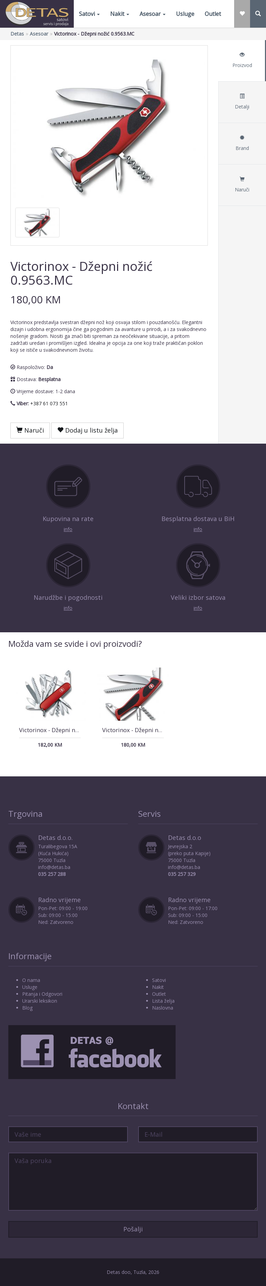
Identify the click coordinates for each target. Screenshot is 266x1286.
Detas (17, 33)
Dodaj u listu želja (87, 430)
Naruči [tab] (242, 185)
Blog (27, 1007)
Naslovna (162, 1007)
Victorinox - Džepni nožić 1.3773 (62, 730)
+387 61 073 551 (49, 403)
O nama (31, 980)
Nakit (119, 14)
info (68, 529)
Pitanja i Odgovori (42, 994)
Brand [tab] (242, 143)
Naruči (30, 430)
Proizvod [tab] (242, 60)
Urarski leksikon (39, 1000)
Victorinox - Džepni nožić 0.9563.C (148, 730)
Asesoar (153, 14)
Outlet (213, 14)
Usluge (185, 14)
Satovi (89, 14)
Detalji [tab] (242, 102)
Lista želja (163, 1000)
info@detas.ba (54, 867)
